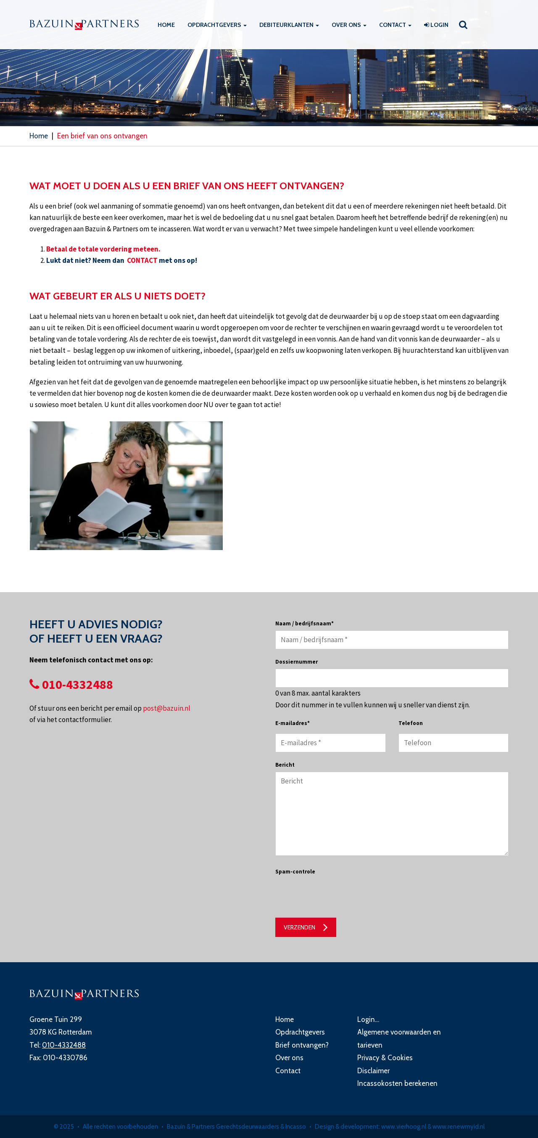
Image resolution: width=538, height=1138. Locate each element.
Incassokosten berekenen (397, 1083)
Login (436, 25)
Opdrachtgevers (217, 25)
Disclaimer (373, 1071)
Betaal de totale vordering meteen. (103, 249)
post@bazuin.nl (166, 708)
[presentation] (339, 895)
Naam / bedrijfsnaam (304, 623)
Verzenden (299, 927)
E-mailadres (292, 723)
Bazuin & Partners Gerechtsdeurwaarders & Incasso (236, 1126)
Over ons (349, 25)
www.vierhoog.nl (403, 1126)
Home (166, 25)
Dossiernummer (296, 661)
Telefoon (410, 723)
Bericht (285, 764)
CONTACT (143, 260)
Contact (395, 25)
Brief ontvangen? (302, 1045)
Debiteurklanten (289, 25)
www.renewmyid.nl (459, 1126)
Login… (368, 1019)
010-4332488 (71, 684)
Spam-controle (295, 871)
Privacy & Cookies (385, 1057)
